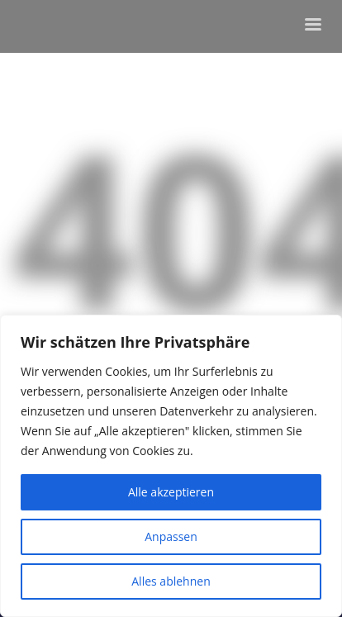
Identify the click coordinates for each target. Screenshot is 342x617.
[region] (171, 466)
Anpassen (171, 536)
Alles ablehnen (170, 581)
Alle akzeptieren (171, 492)
